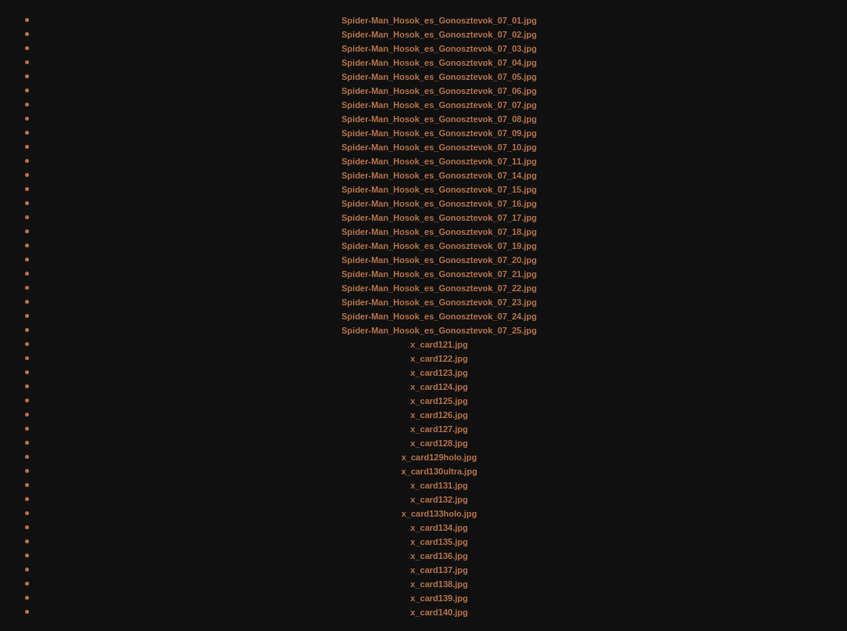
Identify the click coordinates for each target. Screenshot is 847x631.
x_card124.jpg (438, 386)
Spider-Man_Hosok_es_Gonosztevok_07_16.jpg (438, 203)
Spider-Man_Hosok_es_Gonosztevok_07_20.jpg (438, 260)
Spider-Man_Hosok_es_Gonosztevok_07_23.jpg (438, 302)
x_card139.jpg (438, 598)
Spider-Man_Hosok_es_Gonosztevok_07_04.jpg (438, 62)
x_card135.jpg (438, 541)
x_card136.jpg (438, 556)
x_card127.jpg (438, 429)
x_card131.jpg (438, 485)
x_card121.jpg (438, 344)
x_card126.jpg (438, 415)
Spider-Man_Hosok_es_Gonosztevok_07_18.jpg (438, 231)
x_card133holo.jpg (440, 513)
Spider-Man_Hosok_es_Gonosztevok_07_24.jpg (438, 316)
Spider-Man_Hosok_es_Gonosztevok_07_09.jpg (438, 133)
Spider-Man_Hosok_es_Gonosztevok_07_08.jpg (438, 119)
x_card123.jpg (438, 372)
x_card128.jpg (438, 443)
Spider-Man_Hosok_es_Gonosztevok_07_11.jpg (438, 161)
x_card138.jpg (438, 584)
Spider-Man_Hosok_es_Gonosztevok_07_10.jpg (438, 147)
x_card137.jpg (438, 570)
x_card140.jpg (438, 612)
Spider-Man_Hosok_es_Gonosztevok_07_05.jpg (438, 76)
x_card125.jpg (438, 401)
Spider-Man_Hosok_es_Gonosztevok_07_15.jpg (438, 189)
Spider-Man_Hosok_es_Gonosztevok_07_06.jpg (438, 91)
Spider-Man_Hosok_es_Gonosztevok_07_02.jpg (438, 34)
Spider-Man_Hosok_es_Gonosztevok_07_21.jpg (438, 274)
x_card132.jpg (438, 499)
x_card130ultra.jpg (439, 471)
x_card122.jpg (438, 358)
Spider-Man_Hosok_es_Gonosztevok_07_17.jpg (438, 217)
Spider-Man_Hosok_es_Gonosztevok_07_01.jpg (438, 20)
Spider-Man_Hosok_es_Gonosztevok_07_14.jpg (438, 175)
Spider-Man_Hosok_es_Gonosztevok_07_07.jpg (438, 105)
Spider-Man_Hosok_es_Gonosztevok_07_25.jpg (438, 330)
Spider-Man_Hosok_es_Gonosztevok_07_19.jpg (438, 246)
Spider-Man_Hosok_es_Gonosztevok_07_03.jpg (438, 48)
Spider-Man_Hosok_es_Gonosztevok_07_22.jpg (438, 288)
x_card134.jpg (438, 527)
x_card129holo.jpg (440, 457)
